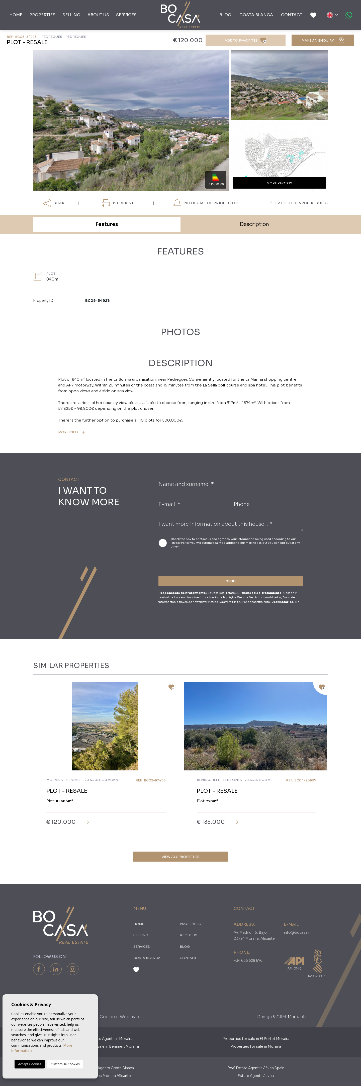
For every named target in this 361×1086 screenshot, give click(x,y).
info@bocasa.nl (297, 932)
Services (126, 15)
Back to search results (299, 203)
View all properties (181, 857)
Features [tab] (107, 224)
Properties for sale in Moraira (255, 1046)
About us (98, 15)
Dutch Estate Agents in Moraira (105, 1038)
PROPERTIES (42, 15)
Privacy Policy (180, 543)
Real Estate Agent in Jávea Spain (255, 1068)
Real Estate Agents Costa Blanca (105, 1068)
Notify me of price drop (205, 203)
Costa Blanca (256, 15)
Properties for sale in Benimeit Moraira (105, 1046)
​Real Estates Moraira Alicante (105, 1075)
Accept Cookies (29, 1064)
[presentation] (185, 561)
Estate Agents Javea (256, 1075)
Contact (291, 15)
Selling (71, 15)
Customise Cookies (65, 1064)
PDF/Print (118, 203)
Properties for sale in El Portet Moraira (255, 1038)
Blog (225, 15)
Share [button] (55, 203)
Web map (129, 1016)
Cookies (108, 1016)
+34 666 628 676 (248, 960)
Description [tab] (254, 224)
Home (15, 15)
